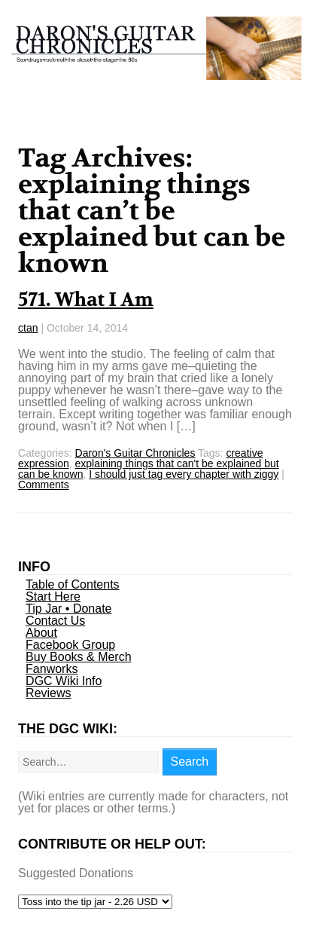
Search (190, 761)
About (41, 632)
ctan (28, 328)
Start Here (53, 596)
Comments (43, 485)
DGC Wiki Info (64, 680)
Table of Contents (73, 584)
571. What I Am (85, 300)
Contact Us (55, 620)
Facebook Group (70, 644)
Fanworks (52, 668)
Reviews (48, 693)
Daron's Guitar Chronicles (135, 453)
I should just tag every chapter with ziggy (183, 474)
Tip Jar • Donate (68, 608)
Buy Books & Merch (79, 656)
